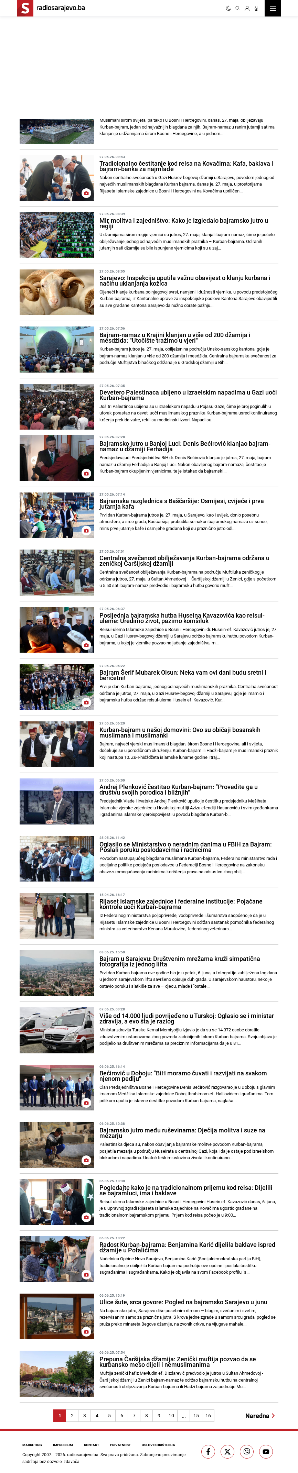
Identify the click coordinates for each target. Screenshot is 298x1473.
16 (208, 1415)
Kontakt (91, 1444)
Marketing (32, 1444)
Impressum (63, 1444)
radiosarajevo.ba (82, 1454)
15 (196, 1415)
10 (171, 1415)
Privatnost (120, 1444)
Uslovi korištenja (158, 1444)
